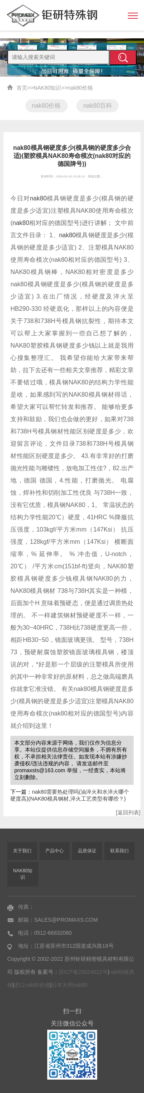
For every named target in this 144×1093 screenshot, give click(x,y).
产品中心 (54, 850)
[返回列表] (128, 812)
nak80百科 (98, 105)
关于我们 (22, 850)
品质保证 (87, 850)
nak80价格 (80, 88)
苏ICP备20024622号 (83, 972)
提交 (123, 57)
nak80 (38, 198)
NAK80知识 (47, 88)
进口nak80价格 (32, 985)
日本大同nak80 (69, 985)
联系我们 (119, 850)
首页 (22, 88)
